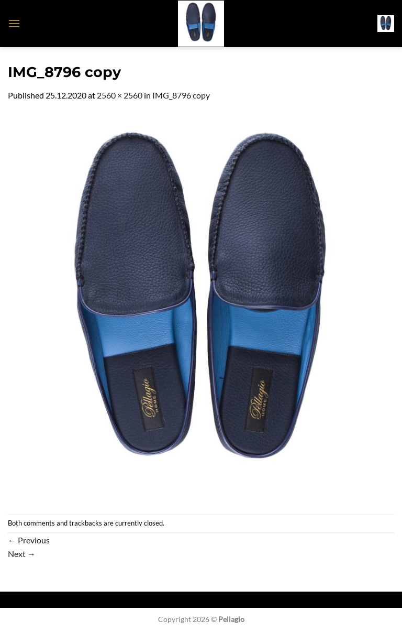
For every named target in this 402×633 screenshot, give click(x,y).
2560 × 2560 (119, 95)
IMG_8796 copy (181, 95)
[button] (14, 23)
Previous (29, 540)
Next (22, 554)
